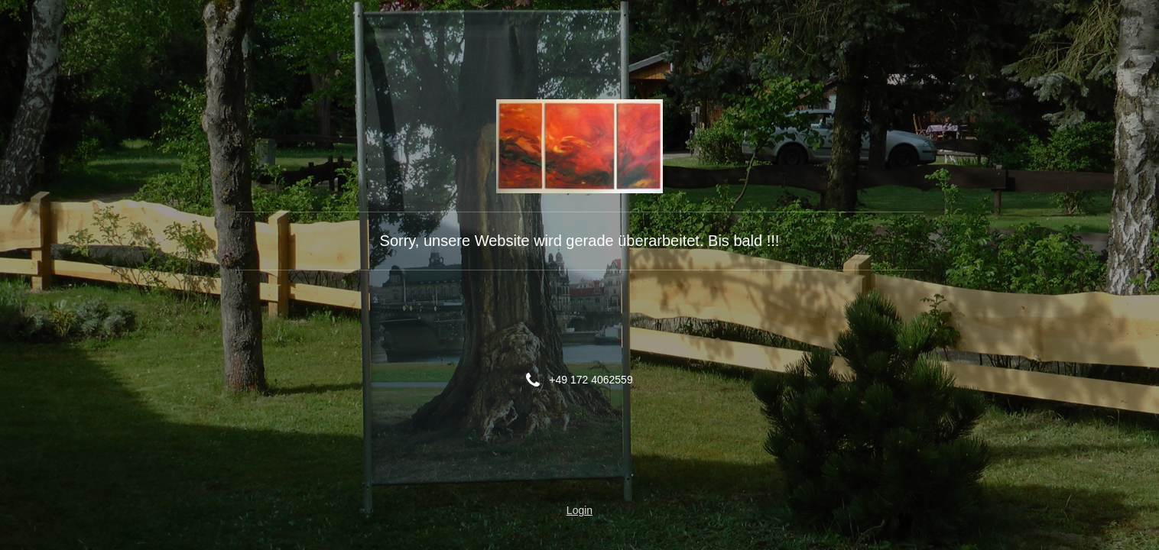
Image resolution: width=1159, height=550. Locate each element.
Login (579, 510)
